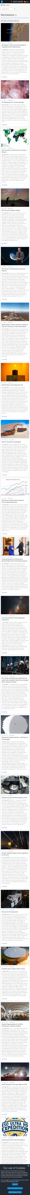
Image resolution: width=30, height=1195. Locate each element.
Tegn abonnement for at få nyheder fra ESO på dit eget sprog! (15, 17)
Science (15, 1)
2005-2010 (16, 20)
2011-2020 (10, 20)
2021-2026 (3, 20)
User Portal (20, 1)
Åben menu (5, 5)
